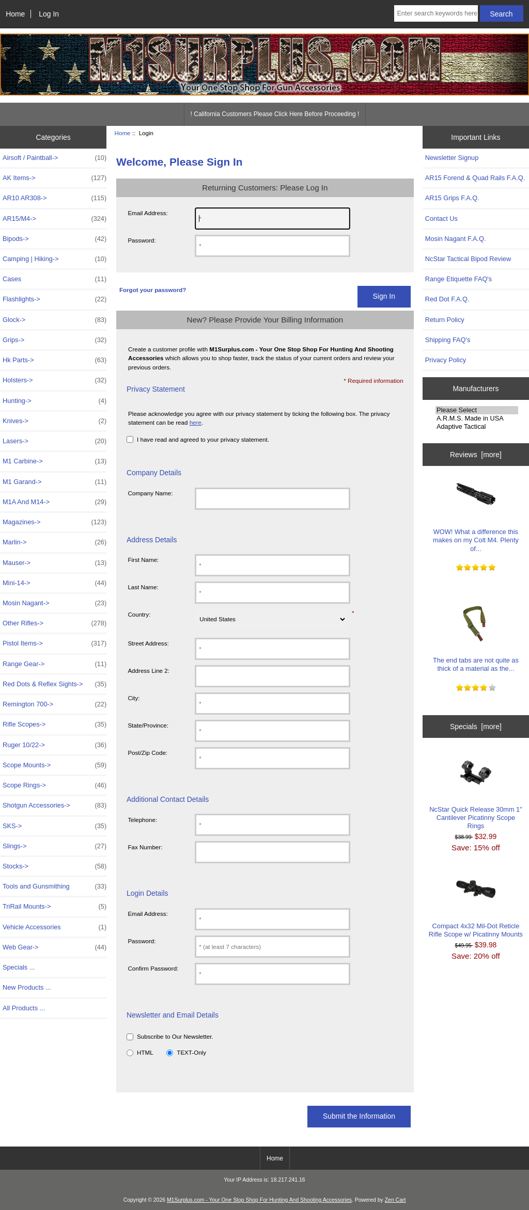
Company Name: (150, 493)
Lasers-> (54, 441)
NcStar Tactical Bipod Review (468, 259)
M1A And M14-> (54, 502)
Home (15, 14)
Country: (139, 614)
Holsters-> (54, 380)
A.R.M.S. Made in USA (476, 418)
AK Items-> (54, 178)
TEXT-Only (191, 1052)
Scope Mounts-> (54, 765)
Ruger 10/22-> (54, 745)
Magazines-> (54, 522)
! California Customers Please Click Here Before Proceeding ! (275, 114)
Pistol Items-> (54, 643)
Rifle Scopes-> (54, 724)
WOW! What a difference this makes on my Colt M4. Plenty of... (476, 513)
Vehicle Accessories (54, 927)
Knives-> (54, 421)
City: (133, 698)
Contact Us (441, 218)
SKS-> (54, 826)
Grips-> (54, 340)
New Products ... (27, 987)
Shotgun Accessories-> (54, 805)
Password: (141, 240)
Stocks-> (54, 866)
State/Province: (148, 725)
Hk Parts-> (54, 360)
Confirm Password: (153, 968)
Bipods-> (54, 239)
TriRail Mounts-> (54, 906)
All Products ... (24, 1008)
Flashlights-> (54, 299)
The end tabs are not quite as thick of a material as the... (476, 637)
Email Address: (147, 212)
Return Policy (444, 320)
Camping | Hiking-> (54, 259)
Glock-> (54, 320)
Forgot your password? (152, 289)
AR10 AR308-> (54, 198)
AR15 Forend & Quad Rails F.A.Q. (475, 178)
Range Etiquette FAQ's (458, 279)
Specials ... (19, 967)
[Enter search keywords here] (435, 13)
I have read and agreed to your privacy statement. (203, 439)
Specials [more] (476, 726)
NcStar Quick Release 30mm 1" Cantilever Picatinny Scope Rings (475, 791)
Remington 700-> (54, 704)
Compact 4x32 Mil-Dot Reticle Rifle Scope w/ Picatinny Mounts (476, 903)
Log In (49, 14)
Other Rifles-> (54, 623)
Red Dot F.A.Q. (447, 299)
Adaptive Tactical (476, 427)
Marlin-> (54, 542)
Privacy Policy (445, 360)
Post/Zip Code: (147, 752)
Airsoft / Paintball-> (54, 158)
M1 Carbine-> (54, 461)
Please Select (476, 410)
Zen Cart (395, 1200)
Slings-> (54, 846)
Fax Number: (145, 847)
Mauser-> (54, 563)
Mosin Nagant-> (54, 603)
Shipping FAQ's (447, 340)
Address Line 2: (148, 670)
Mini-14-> (54, 583)
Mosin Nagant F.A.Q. (455, 239)
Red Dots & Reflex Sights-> (54, 684)
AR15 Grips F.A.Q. (452, 198)
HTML (145, 1052)
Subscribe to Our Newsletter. (175, 1036)
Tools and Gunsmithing (54, 886)
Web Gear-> (54, 947)
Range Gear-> (54, 664)
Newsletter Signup (451, 158)
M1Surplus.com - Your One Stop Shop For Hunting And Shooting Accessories (259, 1200)
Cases (54, 279)
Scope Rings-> (54, 785)
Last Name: (143, 587)
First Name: (143, 559)
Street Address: (148, 643)
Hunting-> (54, 401)
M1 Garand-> (54, 482)
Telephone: (142, 819)
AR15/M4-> (54, 219)
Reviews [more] (476, 454)
